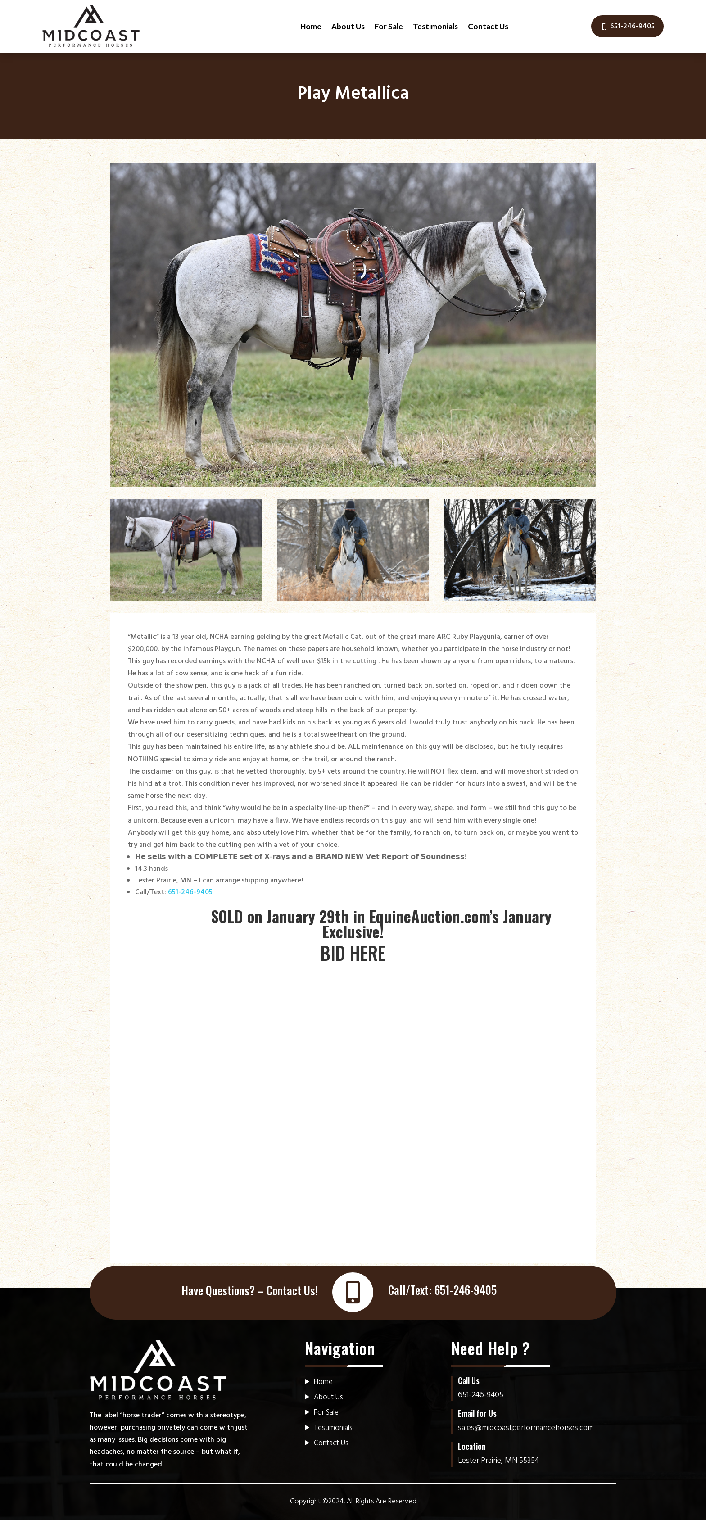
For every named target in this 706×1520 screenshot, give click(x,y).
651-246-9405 (632, 26)
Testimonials (435, 26)
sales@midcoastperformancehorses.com (526, 1427)
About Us (348, 26)
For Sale (389, 26)
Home (310, 26)
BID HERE (353, 952)
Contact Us (488, 26)
